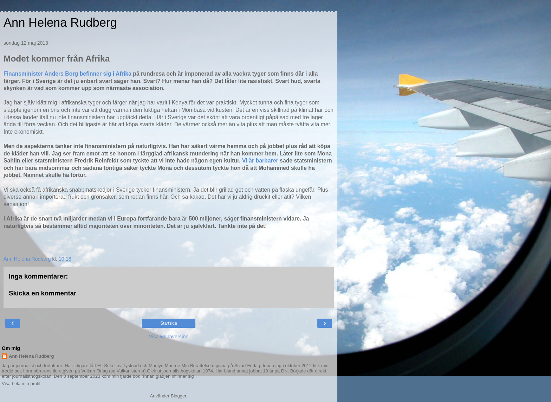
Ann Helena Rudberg (60, 22)
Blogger (178, 395)
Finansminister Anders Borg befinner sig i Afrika (67, 74)
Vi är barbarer (260, 161)
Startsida (168, 323)
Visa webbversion (169, 336)
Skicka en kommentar (42, 293)
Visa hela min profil (21, 383)
